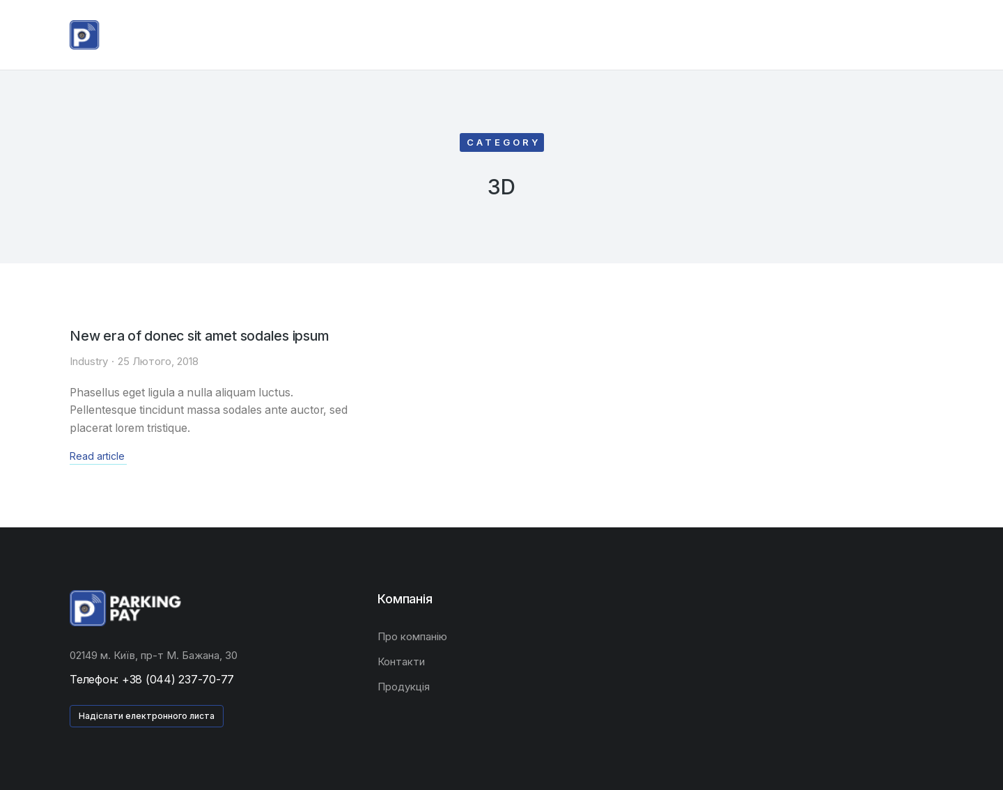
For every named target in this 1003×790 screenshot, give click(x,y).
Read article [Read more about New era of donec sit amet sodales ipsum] (97, 456)
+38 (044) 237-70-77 (178, 679)
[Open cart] (927, 35)
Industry (89, 360)
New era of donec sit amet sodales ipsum (202, 335)
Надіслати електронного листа (147, 716)
